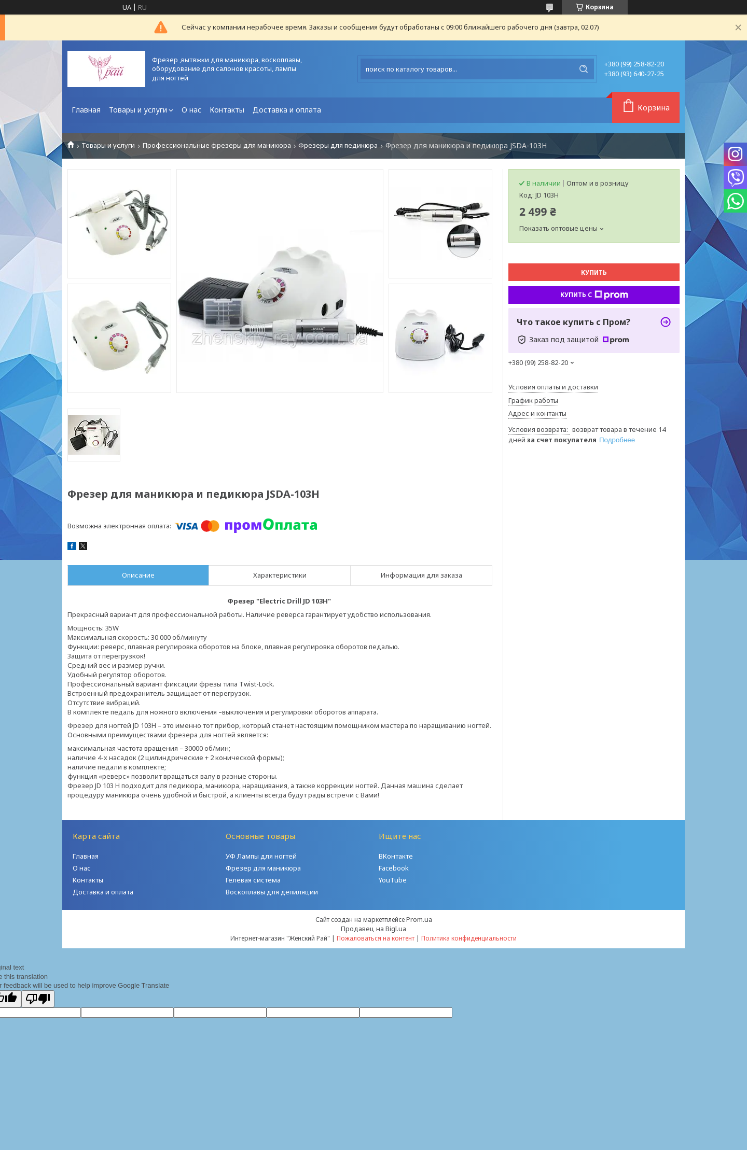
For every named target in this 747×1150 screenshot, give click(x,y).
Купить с (594, 295)
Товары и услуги (138, 110)
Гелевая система (253, 880)
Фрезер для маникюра (263, 868)
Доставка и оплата (287, 110)
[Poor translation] (37, 998)
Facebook (394, 868)
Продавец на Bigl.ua (373, 928)
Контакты (227, 110)
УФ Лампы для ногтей (261, 856)
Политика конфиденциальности (469, 938)
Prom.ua (419, 919)
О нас (191, 110)
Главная (86, 110)
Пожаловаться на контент (375, 938)
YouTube (393, 880)
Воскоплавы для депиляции (272, 891)
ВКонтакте (396, 856)
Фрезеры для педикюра (338, 145)
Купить (594, 272)
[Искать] (583, 69)
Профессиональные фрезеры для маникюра (217, 145)
